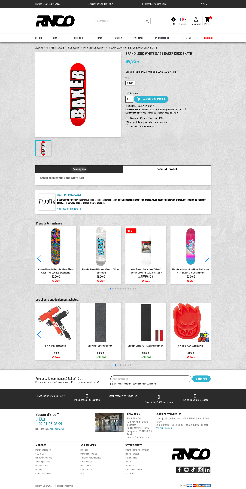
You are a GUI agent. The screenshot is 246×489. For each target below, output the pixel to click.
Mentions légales (43, 450)
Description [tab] (79, 169)
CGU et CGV (40, 453)
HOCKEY (117, 38)
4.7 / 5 (206, 4)
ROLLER (38, 38)
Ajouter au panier (151, 99)
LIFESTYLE (187, 38)
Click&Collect (86, 469)
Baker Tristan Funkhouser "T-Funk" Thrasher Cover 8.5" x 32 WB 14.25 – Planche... (145, 272)
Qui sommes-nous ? (44, 457)
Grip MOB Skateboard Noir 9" (100, 345)
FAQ (174, 24)
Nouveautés (85, 465)
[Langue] (183, 21)
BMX (99, 38)
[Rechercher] (123, 21)
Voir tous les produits (70, 208)
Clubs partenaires (43, 473)
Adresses (129, 465)
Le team (39, 469)
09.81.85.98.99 (48, 424)
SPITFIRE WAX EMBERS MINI (190, 345)
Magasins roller (42, 465)
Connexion (130, 473)
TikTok (193, 470)
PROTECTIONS (162, 38)
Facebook (179, 470)
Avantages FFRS (42, 461)
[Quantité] (129, 99)
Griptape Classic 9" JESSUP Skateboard (145, 345)
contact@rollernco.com (138, 437)
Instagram (200, 470)
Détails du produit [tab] (167, 169)
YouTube (186, 470)
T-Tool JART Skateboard (55, 345)
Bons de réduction (133, 469)
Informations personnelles (137, 450)
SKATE (56, 38)
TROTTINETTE (78, 38)
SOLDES (208, 38)
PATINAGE (138, 38)
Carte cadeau (86, 461)
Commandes (131, 457)
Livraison (84, 450)
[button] (39, 258)
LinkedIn (207, 470)
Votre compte (133, 445)
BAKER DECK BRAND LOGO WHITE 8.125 (62, 178)
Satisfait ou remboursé (90, 457)
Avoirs (128, 461)
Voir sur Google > (163, 428)
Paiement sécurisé (88, 453)
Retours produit (132, 453)
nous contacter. (57, 428)
